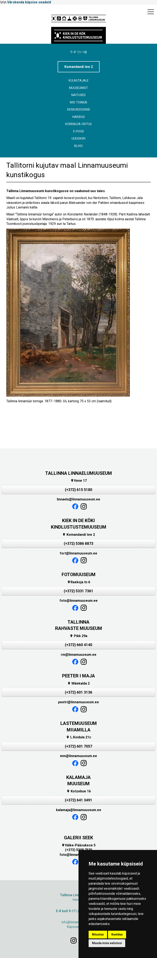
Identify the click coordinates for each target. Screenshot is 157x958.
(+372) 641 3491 (78, 800)
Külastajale (79, 80)
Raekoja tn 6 (78, 582)
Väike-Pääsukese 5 (78, 845)
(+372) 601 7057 (78, 746)
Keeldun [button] (117, 934)
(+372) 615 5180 (78, 490)
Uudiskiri (78, 138)
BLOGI (78, 146)
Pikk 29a (78, 636)
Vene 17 (79, 481)
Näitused (78, 95)
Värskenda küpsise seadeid (29, 2)
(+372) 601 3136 (78, 692)
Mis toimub (78, 102)
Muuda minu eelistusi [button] (107, 943)
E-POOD (78, 131)
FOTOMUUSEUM (79, 574)
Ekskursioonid (78, 109)
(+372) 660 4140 (78, 645)
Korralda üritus (78, 124)
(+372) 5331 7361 (78, 591)
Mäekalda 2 (78, 683)
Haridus (78, 117)
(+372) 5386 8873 (78, 543)
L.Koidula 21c (78, 737)
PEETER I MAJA (78, 675)
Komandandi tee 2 (78, 67)
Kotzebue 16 (79, 791)
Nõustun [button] (98, 934)
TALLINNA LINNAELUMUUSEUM (78, 473)
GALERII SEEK (78, 837)
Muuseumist (78, 88)
